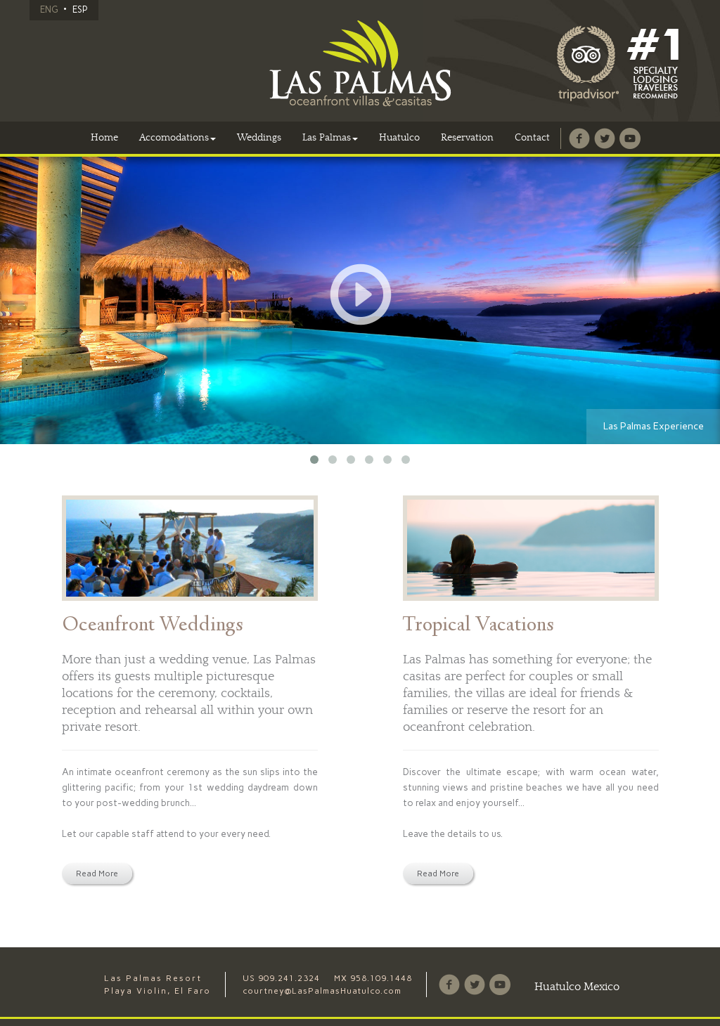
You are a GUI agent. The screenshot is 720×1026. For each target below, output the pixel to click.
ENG (49, 9)
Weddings (259, 137)
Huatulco (399, 137)
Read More (97, 873)
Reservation (467, 137)
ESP (80, 9)
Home (104, 137)
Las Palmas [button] (330, 137)
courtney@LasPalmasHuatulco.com (322, 991)
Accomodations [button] (177, 137)
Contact (532, 137)
